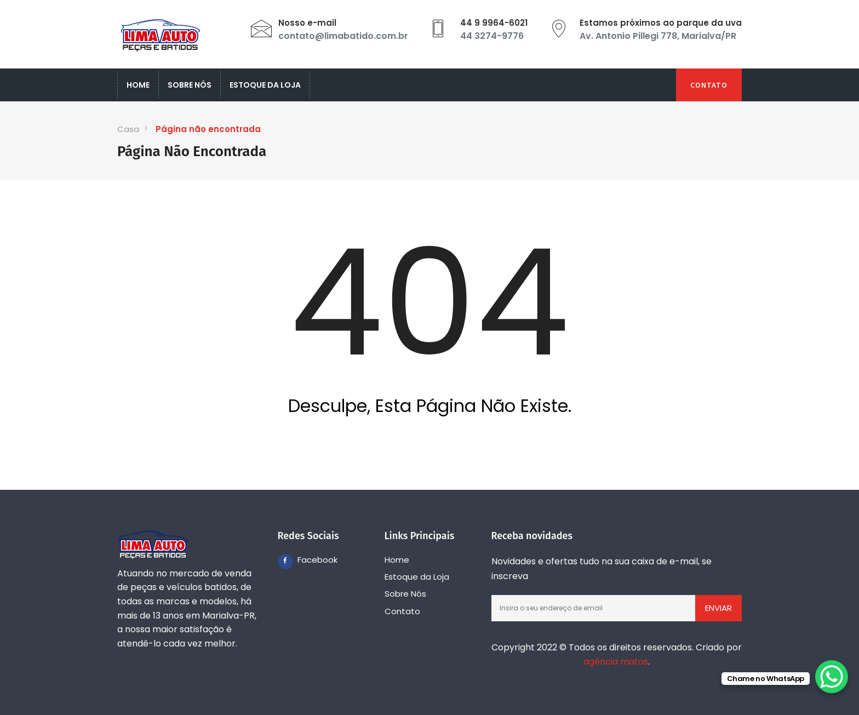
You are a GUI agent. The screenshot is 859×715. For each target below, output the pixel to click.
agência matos (615, 661)
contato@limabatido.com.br (343, 36)
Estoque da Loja (265, 84)
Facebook (305, 559)
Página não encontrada (208, 129)
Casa (128, 129)
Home (138, 84)
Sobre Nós (189, 84)
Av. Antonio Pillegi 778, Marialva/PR (658, 36)
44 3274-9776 (492, 36)
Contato (709, 85)
